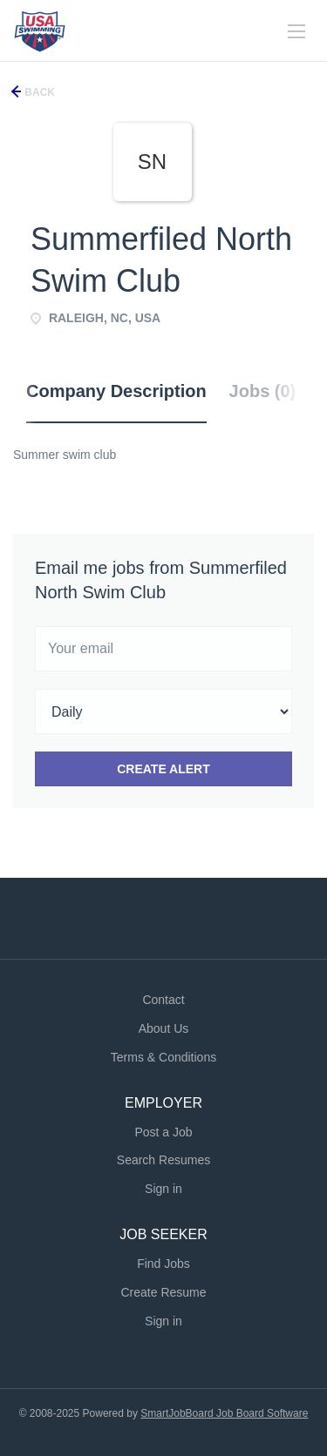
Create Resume (163, 1292)
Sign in (163, 1189)
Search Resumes (163, 1160)
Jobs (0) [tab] (262, 391)
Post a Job (163, 1132)
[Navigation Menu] (296, 31)
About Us (164, 1028)
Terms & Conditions (163, 1057)
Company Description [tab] (116, 391)
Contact (163, 1000)
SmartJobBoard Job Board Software (224, 1413)
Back (38, 92)
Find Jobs (163, 1264)
